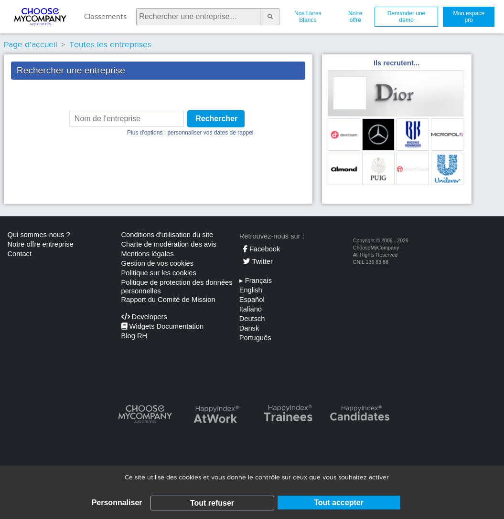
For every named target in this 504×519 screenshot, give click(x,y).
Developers (144, 317)
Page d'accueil (30, 45)
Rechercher (216, 118)
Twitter (258, 261)
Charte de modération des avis (169, 244)
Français (255, 280)
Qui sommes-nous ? (39, 235)
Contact (20, 254)
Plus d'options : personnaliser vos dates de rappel (190, 132)
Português (255, 338)
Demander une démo (406, 16)
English (250, 290)
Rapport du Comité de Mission (168, 299)
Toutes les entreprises (110, 45)
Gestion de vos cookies (157, 263)
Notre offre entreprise (41, 244)
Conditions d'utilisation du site (167, 235)
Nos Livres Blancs (308, 16)
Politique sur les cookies (158, 273)
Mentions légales (147, 254)
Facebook (261, 249)
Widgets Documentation (162, 326)
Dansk (249, 328)
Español (252, 299)
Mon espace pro (468, 16)
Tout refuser (212, 503)
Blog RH (134, 336)
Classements (105, 16)
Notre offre (355, 16)
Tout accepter (339, 502)
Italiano (250, 309)
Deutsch (252, 318)
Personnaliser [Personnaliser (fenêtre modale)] (117, 502)
